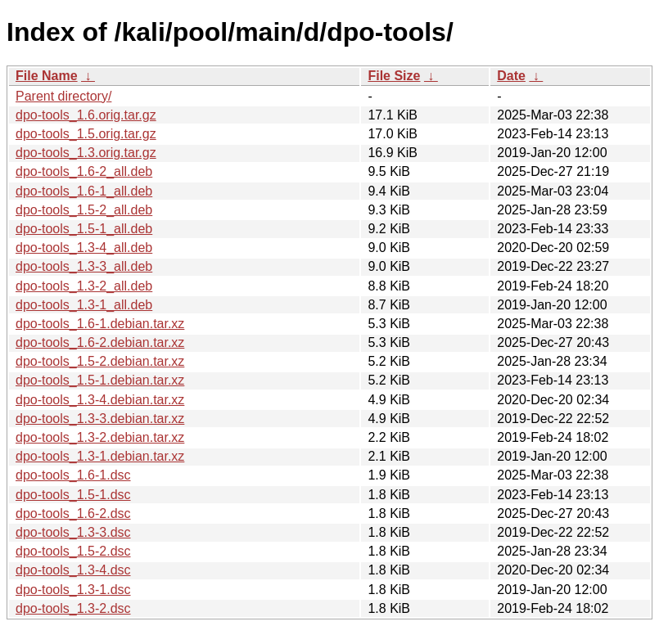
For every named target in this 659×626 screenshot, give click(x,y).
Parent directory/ (63, 96)
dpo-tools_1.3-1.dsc (73, 590)
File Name (47, 76)
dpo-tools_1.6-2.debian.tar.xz (100, 342)
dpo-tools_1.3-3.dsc (73, 532)
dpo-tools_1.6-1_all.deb (84, 191)
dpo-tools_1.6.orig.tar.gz (86, 115)
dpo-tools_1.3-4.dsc (73, 570)
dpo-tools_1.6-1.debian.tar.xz (100, 324)
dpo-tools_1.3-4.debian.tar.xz (100, 400)
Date (511, 76)
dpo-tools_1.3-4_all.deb (84, 247)
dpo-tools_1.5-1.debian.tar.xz (100, 380)
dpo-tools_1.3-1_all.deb (84, 305)
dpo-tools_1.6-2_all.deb (84, 171)
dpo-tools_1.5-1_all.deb (84, 229)
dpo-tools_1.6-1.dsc (73, 475)
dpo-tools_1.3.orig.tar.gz (86, 153)
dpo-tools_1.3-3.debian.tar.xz (100, 419)
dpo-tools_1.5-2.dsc (73, 551)
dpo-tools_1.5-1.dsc (73, 495)
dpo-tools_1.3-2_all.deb (84, 286)
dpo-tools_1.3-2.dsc (73, 608)
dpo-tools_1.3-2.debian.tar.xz (100, 437)
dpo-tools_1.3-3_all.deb (84, 266)
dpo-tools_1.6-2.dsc (73, 513)
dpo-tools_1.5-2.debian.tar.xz (100, 361)
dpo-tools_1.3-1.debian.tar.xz (100, 456)
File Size (394, 76)
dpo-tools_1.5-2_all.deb (84, 210)
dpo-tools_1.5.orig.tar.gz (86, 134)
